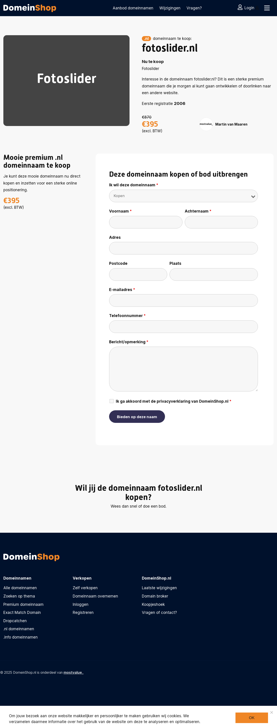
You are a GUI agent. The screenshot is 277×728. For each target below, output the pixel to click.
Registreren (83, 612)
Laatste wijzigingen (159, 588)
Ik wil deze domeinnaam (133, 185)
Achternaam (198, 211)
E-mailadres (122, 289)
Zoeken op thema (19, 596)
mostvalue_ (74, 672)
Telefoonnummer (127, 315)
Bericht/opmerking (128, 342)
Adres (115, 237)
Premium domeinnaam (23, 604)
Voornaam (120, 211)
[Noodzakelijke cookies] (271, 712)
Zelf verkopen (85, 588)
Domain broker (155, 596)
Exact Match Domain (22, 612)
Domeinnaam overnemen (95, 596)
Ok (252, 718)
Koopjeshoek (153, 604)
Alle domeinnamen (20, 588)
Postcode (118, 263)
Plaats (175, 263)
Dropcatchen (15, 621)
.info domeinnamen (20, 637)
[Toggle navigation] (266, 8)
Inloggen (80, 604)
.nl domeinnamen (18, 629)
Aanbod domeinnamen (133, 8)
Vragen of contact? (159, 612)
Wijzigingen (169, 8)
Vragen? (194, 8)
